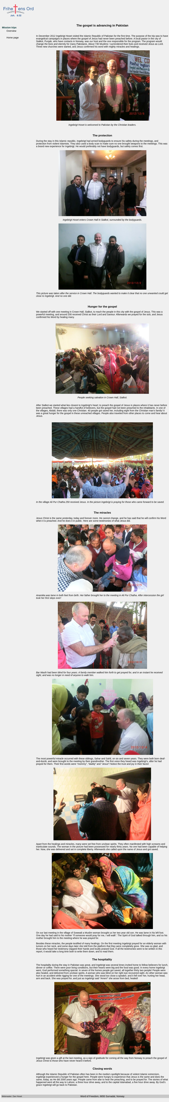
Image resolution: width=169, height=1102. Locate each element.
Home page (13, 37)
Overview (11, 31)
